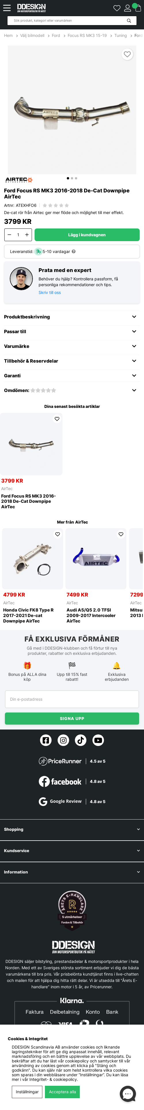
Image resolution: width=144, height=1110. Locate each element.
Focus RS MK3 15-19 (87, 35)
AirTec (7, 488)
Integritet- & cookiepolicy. (53, 1079)
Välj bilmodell (32, 35)
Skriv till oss (50, 292)
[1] (72, 110)
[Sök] (72, 20)
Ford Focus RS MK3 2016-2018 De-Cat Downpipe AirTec (28, 502)
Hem (9, 35)
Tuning (120, 35)
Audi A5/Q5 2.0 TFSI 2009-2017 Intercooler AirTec (91, 616)
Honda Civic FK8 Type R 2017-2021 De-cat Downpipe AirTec (28, 616)
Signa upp (72, 718)
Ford (56, 35)
